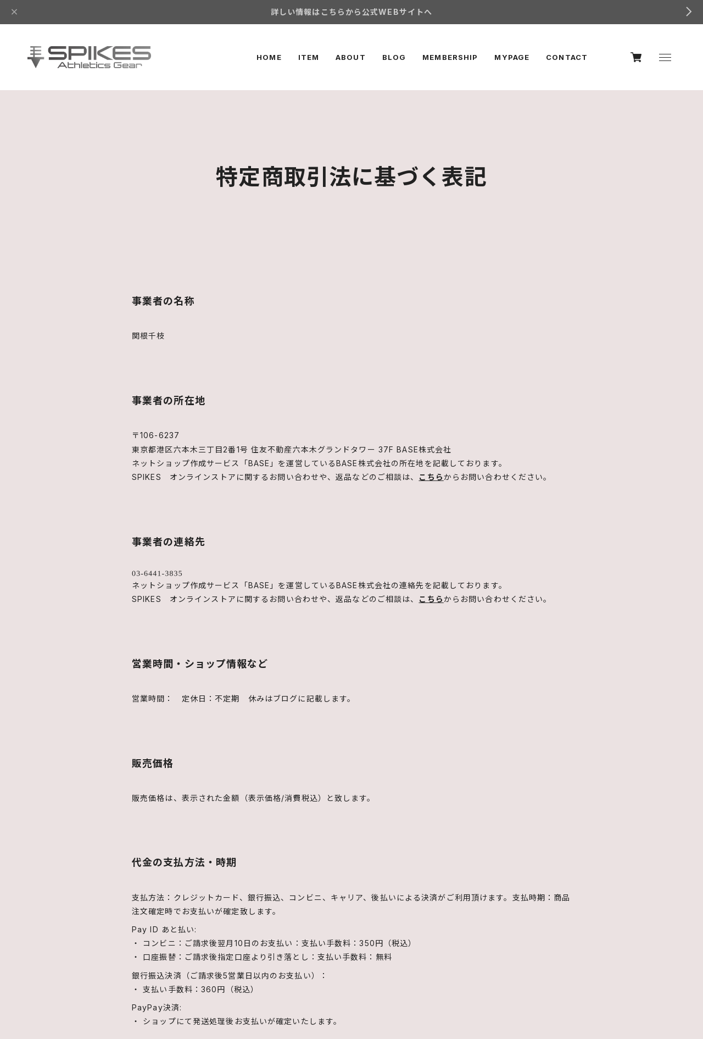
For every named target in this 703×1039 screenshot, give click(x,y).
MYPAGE (511, 57)
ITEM (308, 57)
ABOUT (351, 57)
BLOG (394, 57)
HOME (268, 57)
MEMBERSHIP (450, 57)
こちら (431, 477)
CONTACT (567, 57)
